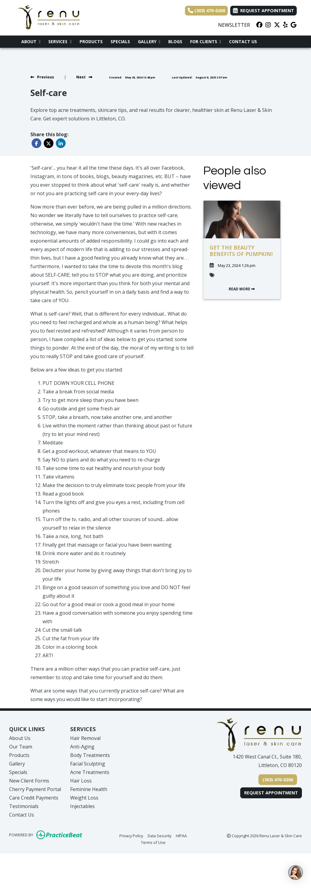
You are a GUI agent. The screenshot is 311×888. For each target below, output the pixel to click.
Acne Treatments (89, 772)
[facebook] (259, 25)
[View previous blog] (42, 77)
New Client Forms (29, 780)
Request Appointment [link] (263, 10)
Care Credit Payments (33, 797)
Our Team (20, 746)
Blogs (175, 41)
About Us (19, 738)
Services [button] (59, 41)
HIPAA (181, 835)
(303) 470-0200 (206, 10)
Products (91, 41)
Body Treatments (90, 755)
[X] (277, 25)
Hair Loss (81, 780)
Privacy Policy (131, 835)
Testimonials (24, 806)
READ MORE (242, 289)
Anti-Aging (82, 746)
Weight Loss (84, 797)
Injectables (82, 806)
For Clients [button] (205, 41)
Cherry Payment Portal (35, 789)
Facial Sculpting (87, 763)
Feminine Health (88, 789)
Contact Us (243, 41)
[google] (293, 25)
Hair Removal (85, 738)
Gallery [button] (149, 41)
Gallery (17, 763)
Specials (120, 41)
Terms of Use (153, 842)
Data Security (159, 835)
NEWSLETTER (234, 25)
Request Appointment (271, 793)
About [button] (30, 41)
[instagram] (268, 25)
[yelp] (285, 25)
